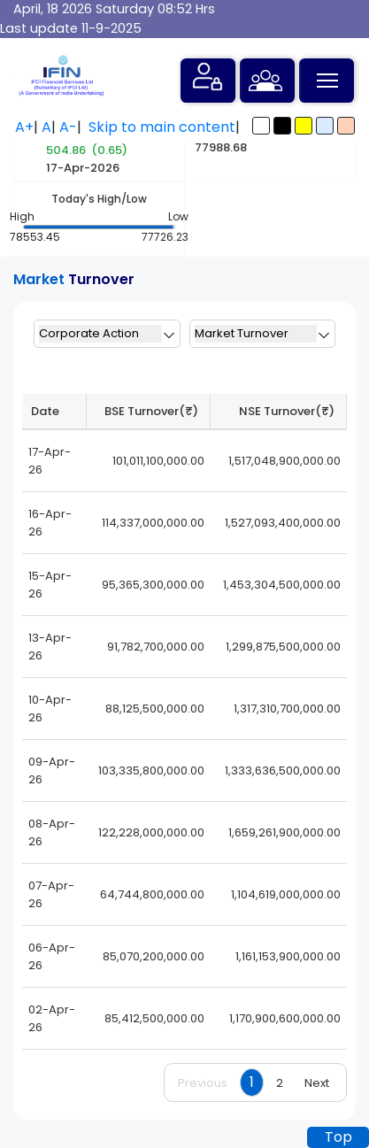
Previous (202, 1083)
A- (68, 127)
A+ (24, 127)
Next (316, 1083)
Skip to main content (161, 127)
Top (338, 1137)
